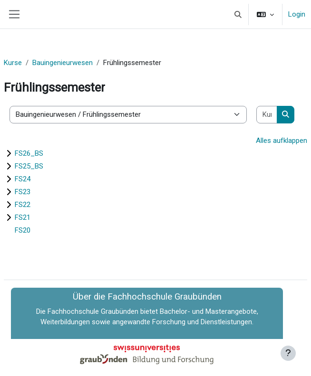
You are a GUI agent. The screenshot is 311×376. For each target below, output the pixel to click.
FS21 (22, 217)
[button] (238, 14)
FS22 (22, 204)
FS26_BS (29, 153)
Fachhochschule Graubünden (93, 311)
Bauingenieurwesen (62, 62)
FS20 (22, 230)
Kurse (13, 62)
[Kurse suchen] (267, 114)
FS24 (22, 179)
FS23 (22, 192)
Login (296, 14)
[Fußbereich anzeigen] (288, 353)
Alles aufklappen (281, 140)
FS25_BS (29, 166)
